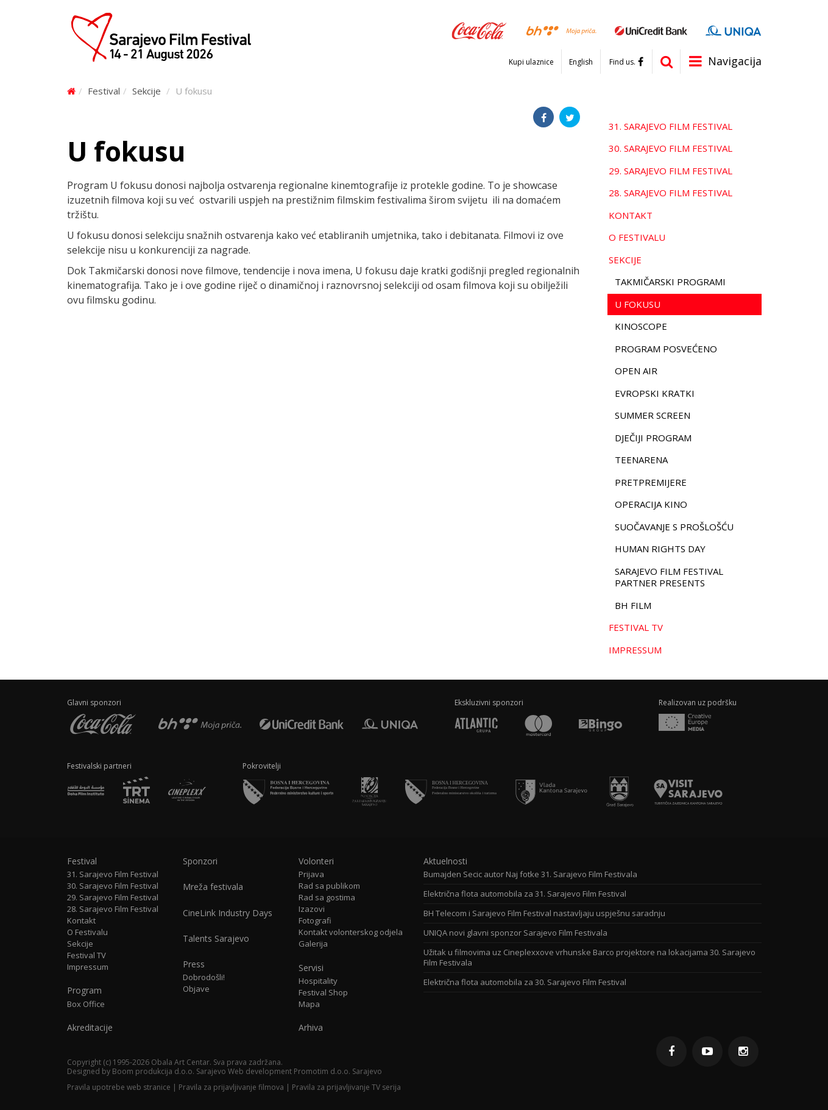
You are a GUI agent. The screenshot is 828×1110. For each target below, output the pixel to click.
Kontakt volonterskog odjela (351, 932)
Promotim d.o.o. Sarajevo (338, 1071)
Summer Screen (652, 415)
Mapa (309, 1004)
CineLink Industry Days (227, 913)
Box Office (86, 1004)
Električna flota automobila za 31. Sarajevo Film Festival (524, 894)
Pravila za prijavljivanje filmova (231, 1087)
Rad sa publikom (329, 886)
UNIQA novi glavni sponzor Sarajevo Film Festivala (515, 933)
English (581, 62)
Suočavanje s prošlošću (674, 527)
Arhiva (311, 1027)
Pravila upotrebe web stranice (119, 1087)
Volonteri (316, 861)
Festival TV (636, 627)
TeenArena (641, 460)
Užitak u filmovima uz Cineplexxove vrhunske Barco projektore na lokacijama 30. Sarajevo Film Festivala (589, 957)
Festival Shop (323, 992)
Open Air (636, 371)
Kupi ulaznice (531, 62)
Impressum (635, 650)
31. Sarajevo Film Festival (670, 126)
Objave (196, 989)
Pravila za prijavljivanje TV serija (346, 1087)
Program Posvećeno (666, 349)
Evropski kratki (655, 393)
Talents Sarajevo (216, 938)
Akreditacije (90, 1027)
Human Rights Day (660, 549)
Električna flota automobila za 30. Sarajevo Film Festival (524, 982)
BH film (633, 605)
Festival (104, 91)
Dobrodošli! (204, 977)
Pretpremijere (651, 482)
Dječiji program (653, 438)
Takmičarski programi (670, 282)
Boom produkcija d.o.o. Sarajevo (169, 1071)
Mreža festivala (213, 886)
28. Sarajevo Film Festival (670, 193)
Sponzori (200, 861)
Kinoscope (641, 326)
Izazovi (312, 909)
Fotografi (315, 921)
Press (194, 964)
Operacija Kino (651, 504)
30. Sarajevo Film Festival (670, 148)
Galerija (313, 944)
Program (84, 990)
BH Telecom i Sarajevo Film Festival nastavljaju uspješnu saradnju (544, 913)
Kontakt (631, 215)
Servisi (311, 967)
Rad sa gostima (327, 897)
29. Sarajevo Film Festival (670, 171)
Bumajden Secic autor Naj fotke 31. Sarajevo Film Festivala (530, 874)
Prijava (311, 874)
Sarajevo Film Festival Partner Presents (669, 577)
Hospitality (318, 981)
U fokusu (637, 304)
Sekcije (146, 91)
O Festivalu (637, 237)
